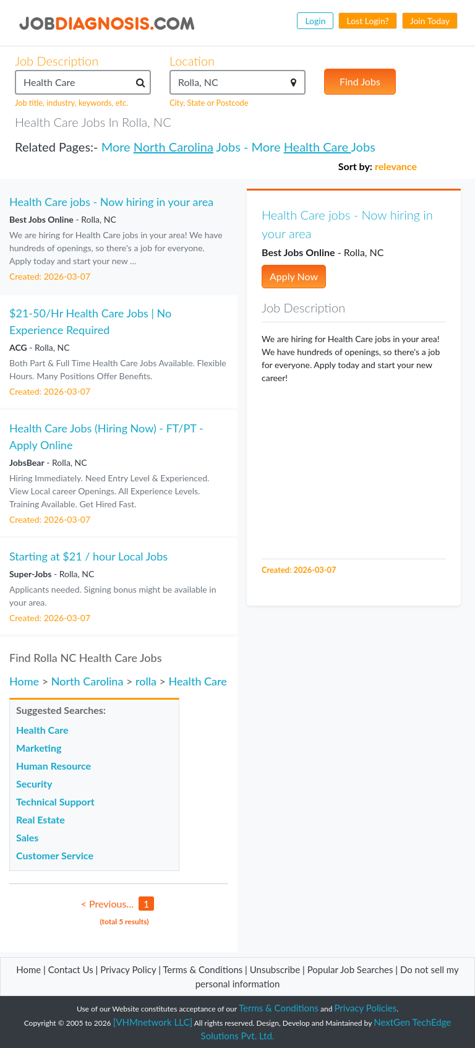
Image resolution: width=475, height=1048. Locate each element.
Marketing (38, 748)
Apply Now (294, 276)
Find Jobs (360, 81)
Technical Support (55, 801)
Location (192, 60)
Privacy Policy (128, 969)
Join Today (430, 20)
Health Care (317, 146)
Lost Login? (367, 20)
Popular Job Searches (350, 969)
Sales (27, 837)
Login (315, 20)
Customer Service (54, 855)
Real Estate (40, 819)
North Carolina (173, 146)
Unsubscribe (275, 969)
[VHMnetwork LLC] (152, 1022)
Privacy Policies (366, 1007)
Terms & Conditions (204, 969)
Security (34, 783)
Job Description (56, 60)
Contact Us (70, 969)
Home (24, 681)
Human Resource (53, 765)
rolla (145, 681)
